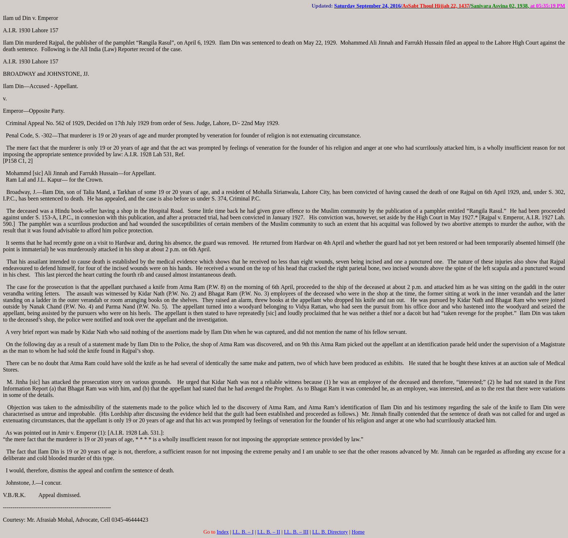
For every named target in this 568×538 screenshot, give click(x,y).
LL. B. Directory (330, 532)
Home (358, 532)
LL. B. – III (296, 532)
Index (223, 532)
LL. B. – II (268, 532)
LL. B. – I (243, 532)
